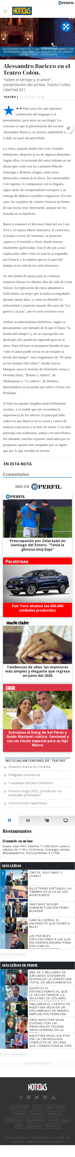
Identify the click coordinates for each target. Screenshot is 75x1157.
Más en (38, 486)
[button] (68, 128)
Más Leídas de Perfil (20, 965)
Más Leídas (11, 865)
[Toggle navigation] (6, 11)
